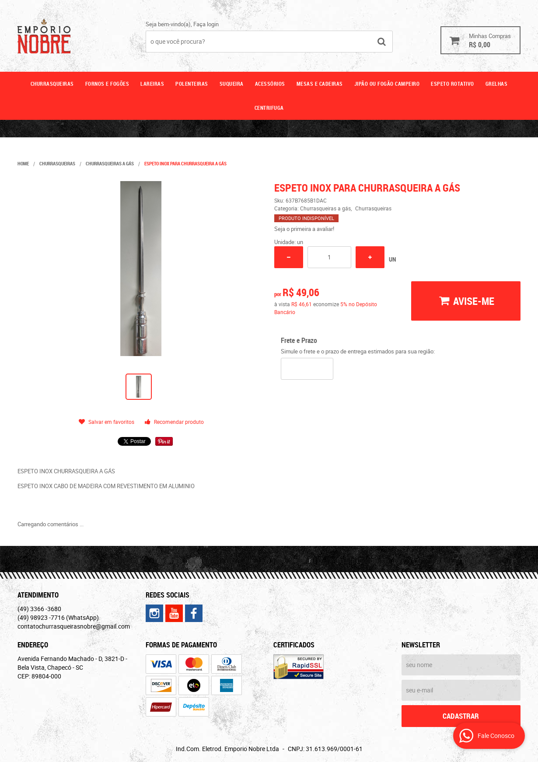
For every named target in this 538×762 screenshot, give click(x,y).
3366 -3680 (39, 609)
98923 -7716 (58, 617)
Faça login (206, 24)
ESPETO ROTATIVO (452, 83)
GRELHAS (497, 83)
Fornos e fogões (107, 83)
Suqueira (232, 83)
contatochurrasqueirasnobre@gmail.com (73, 626)
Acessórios (270, 83)
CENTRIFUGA (269, 107)
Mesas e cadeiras (320, 83)
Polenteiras (191, 83)
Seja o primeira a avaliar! (304, 229)
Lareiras (152, 83)
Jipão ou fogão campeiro (387, 83)
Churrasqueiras (52, 83)
